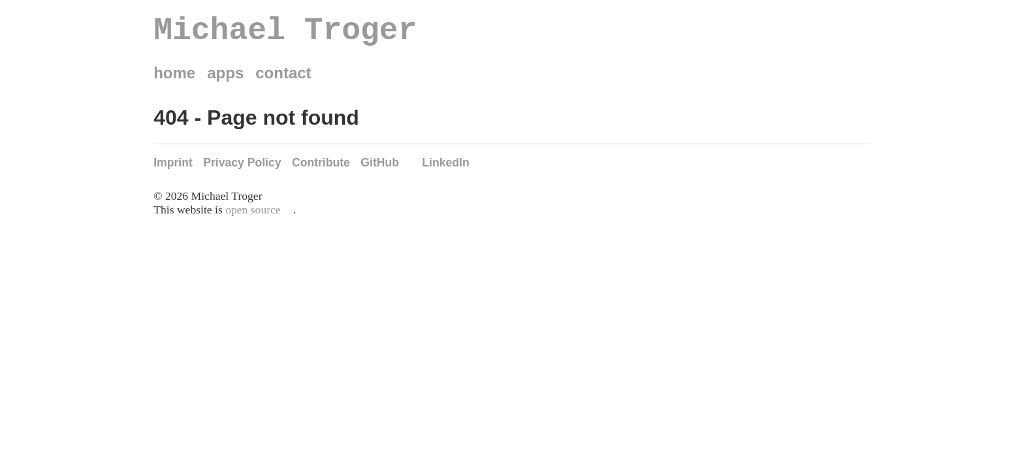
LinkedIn (445, 169)
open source (253, 216)
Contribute (321, 169)
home (174, 80)
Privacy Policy (242, 169)
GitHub (379, 169)
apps (225, 80)
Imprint (173, 169)
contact (283, 80)
